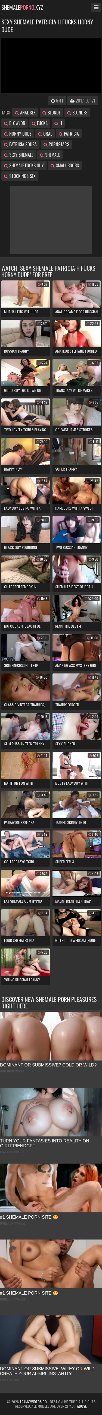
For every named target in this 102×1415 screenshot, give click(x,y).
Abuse (82, 1406)
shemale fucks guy (24, 165)
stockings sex (20, 176)
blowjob (14, 123)
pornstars (56, 144)
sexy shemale (18, 155)
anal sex (25, 112)
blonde (51, 112)
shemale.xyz (22, 7)
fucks (40, 123)
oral (45, 133)
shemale (50, 155)
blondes (77, 112)
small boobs (65, 165)
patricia (69, 133)
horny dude (17, 133)
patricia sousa (20, 144)
